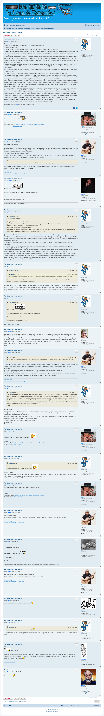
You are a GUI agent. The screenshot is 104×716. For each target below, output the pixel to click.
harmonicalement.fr (54, 709)
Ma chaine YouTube (9, 662)
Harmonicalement (26, 124)
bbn (81, 550)
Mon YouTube (7, 172)
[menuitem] (6, 25)
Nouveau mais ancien (12, 33)
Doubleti (83, 685)
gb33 (82, 50)
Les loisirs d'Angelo (38, 124)
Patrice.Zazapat (17, 126)
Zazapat (82, 126)
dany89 (82, 339)
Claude (82, 155)
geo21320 (83, 194)
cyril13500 (83, 659)
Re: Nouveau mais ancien (13, 112)
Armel (82, 610)
